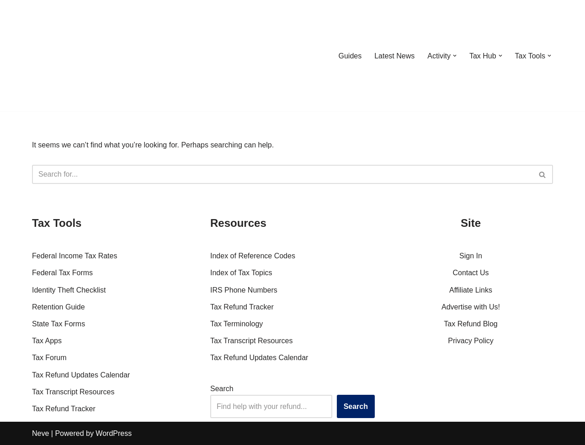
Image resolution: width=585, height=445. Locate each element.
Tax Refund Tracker (64, 409)
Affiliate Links (470, 290)
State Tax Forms (58, 324)
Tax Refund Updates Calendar (81, 375)
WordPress (114, 433)
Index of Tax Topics (241, 273)
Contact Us (470, 273)
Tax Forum (49, 357)
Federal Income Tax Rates (74, 256)
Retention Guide (58, 307)
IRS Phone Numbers (243, 290)
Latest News (394, 56)
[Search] (282, 174)
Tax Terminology (236, 324)
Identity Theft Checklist (69, 290)
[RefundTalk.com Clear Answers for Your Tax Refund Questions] (79, 55)
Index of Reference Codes (252, 256)
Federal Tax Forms (62, 273)
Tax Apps (47, 341)
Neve (40, 433)
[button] (455, 56)
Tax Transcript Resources (73, 392)
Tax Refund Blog (470, 324)
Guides (350, 56)
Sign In (470, 256)
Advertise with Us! (470, 307)
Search (222, 389)
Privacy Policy (471, 341)
